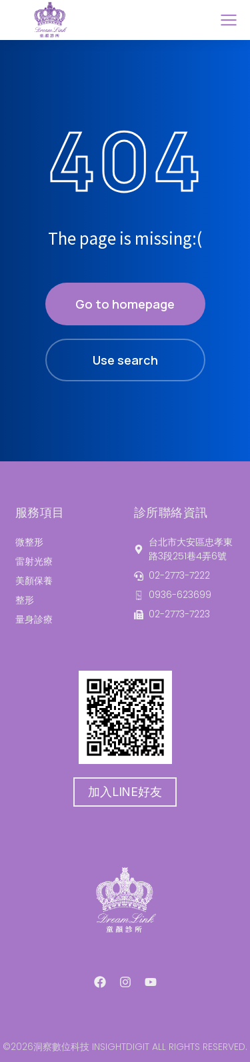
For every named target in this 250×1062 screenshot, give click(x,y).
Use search (125, 360)
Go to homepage (125, 304)
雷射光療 (34, 561)
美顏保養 (34, 580)
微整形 (29, 542)
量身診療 (34, 619)
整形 (24, 600)
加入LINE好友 (124, 792)
